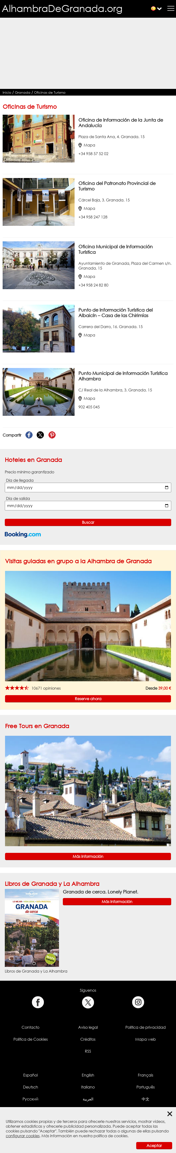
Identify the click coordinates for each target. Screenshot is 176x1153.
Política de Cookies (30, 1039)
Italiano (88, 1087)
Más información (88, 856)
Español (30, 1075)
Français (145, 1075)
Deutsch (30, 1087)
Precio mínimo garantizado (29, 472)
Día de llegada (20, 480)
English (88, 1075)
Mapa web (145, 1039)
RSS (88, 1051)
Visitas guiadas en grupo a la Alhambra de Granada (78, 561)
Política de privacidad (145, 1027)
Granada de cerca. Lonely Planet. (100, 891)
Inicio (7, 92)
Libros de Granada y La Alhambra (52, 883)
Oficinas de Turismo (49, 92)
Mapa (86, 145)
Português (145, 1087)
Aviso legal (88, 1027)
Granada (22, 92)
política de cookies (111, 1135)
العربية (88, 1099)
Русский (30, 1099)
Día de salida (18, 498)
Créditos (87, 1039)
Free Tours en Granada (37, 725)
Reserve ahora (88, 698)
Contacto (30, 1027)
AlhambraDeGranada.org (62, 8)
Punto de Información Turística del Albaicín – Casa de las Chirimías (115, 312)
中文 (145, 1099)
